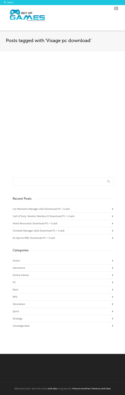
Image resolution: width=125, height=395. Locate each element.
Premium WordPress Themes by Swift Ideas (91, 388)
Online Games (21, 275)
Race (15, 289)
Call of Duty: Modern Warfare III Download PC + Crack (43, 216)
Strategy (17, 318)
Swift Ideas (53, 388)
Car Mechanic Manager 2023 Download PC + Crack (41, 209)
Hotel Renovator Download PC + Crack (35, 223)
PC (14, 282)
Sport (16, 311)
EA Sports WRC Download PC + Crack (34, 238)
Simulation (19, 304)
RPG (15, 297)
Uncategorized (21, 326)
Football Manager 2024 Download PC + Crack (39, 231)
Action (16, 260)
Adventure (19, 268)
